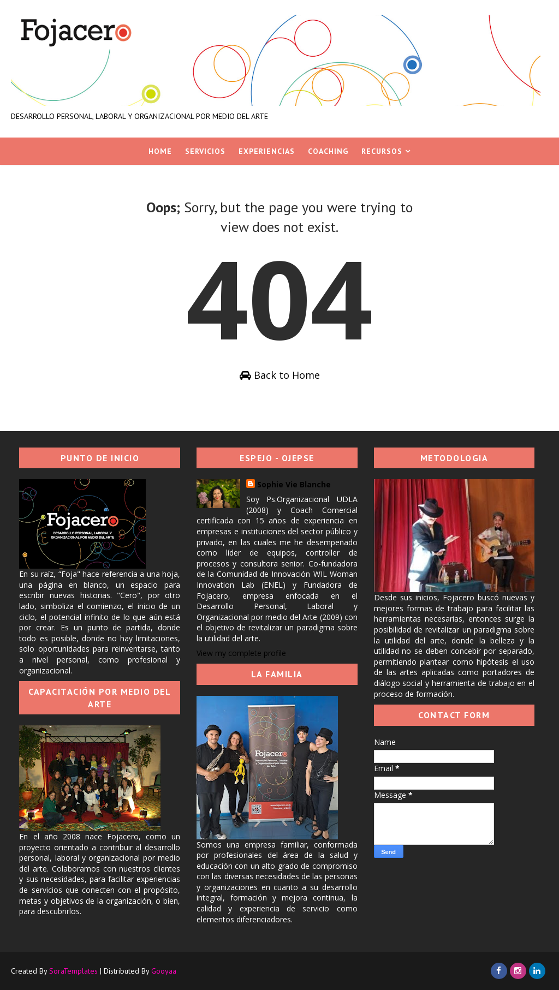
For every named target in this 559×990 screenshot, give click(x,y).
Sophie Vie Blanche (294, 484)
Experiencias (267, 151)
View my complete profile (241, 653)
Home (160, 151)
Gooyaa (163, 971)
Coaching (328, 151)
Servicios (205, 151)
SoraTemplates (73, 971)
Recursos (381, 151)
